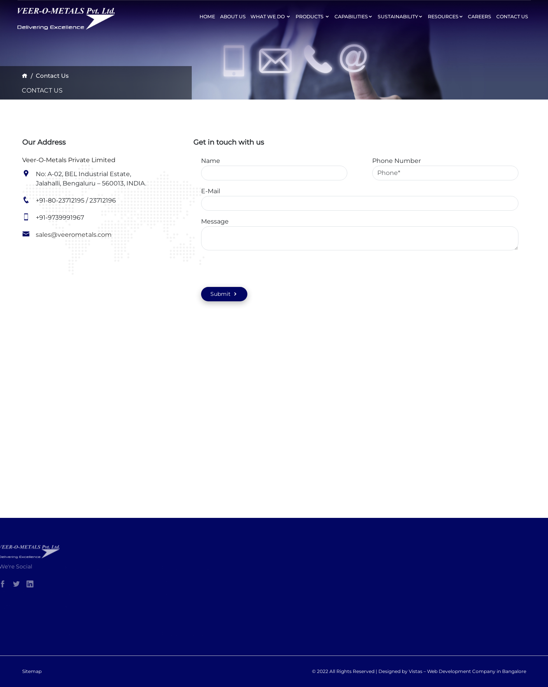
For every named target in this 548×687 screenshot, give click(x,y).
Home (207, 16)
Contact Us (512, 16)
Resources (445, 16)
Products (312, 16)
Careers (479, 16)
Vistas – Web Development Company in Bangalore (467, 671)
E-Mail (210, 191)
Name (210, 160)
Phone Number (396, 160)
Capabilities (353, 16)
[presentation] (238, 268)
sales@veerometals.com (74, 234)
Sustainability (400, 16)
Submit (224, 294)
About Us (233, 16)
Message (215, 221)
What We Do (270, 16)
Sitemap (32, 671)
